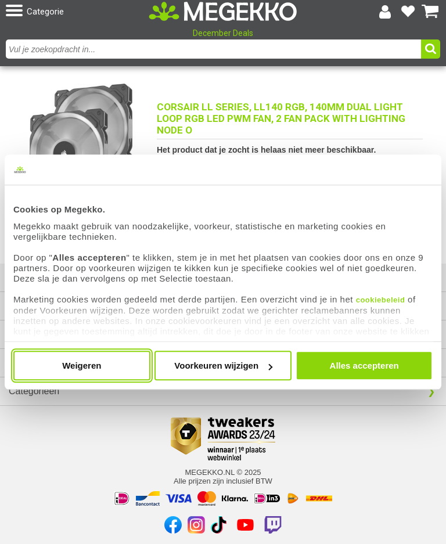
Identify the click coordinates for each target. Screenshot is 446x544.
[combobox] (215, 49)
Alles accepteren (364, 365)
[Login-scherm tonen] (385, 11)
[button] (76, 11)
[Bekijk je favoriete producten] (408, 11)
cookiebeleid (380, 300)
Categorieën (34, 391)
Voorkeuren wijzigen (223, 365)
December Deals (223, 33)
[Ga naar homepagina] (223, 11)
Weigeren (81, 365)
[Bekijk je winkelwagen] (430, 11)
